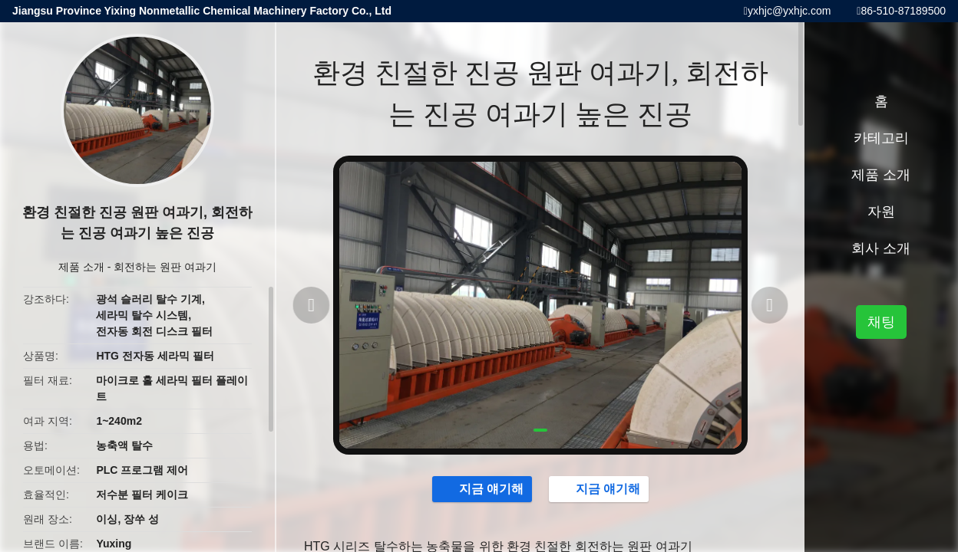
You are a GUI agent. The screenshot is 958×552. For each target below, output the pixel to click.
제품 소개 (81, 267)
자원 (881, 211)
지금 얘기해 (474, 490)
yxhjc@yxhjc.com (789, 11)
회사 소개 (880, 248)
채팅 (881, 322)
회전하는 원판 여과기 (165, 267)
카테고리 (881, 138)
